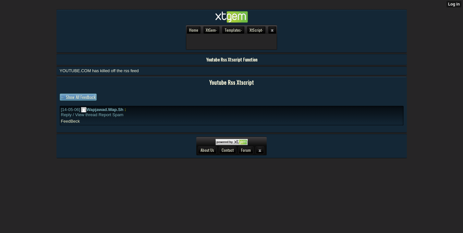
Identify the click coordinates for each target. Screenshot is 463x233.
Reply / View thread (79, 114)
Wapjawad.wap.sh (102, 109)
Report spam (111, 114)
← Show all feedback (78, 97)
